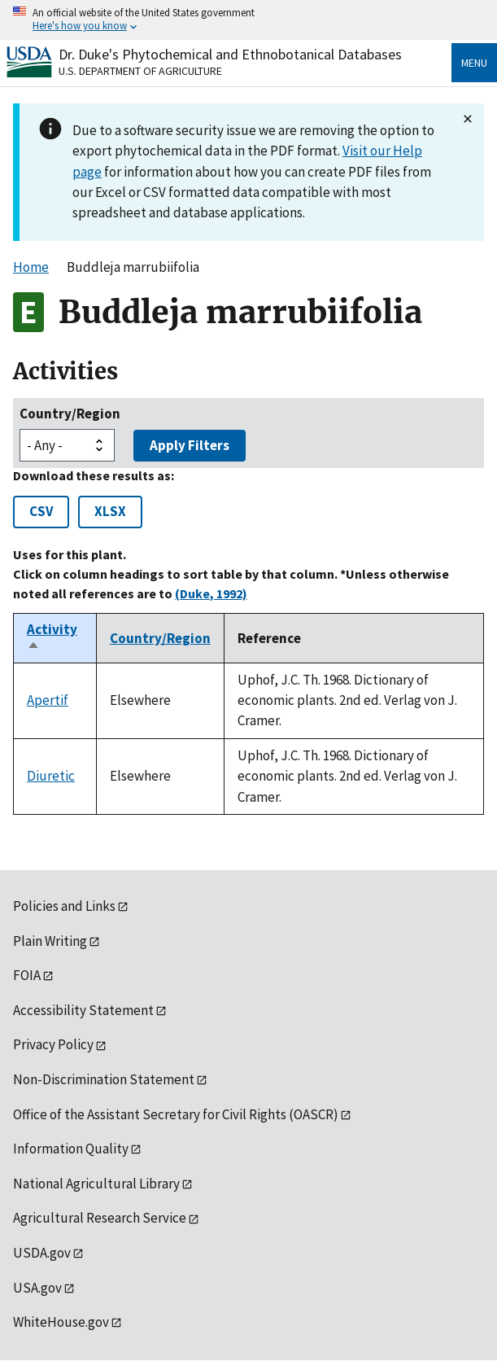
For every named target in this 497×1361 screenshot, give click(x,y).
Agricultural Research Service (99, 1218)
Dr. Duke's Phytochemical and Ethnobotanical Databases (230, 54)
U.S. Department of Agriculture (140, 70)
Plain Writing (50, 941)
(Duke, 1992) (211, 593)
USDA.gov (42, 1253)
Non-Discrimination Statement (103, 1079)
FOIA (27, 975)
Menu (474, 62)
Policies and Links (64, 906)
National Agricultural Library (96, 1184)
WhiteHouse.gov (61, 1322)
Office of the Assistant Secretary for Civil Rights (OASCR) (175, 1114)
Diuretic (51, 776)
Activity (52, 638)
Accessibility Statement (83, 1010)
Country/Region (70, 413)
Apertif (47, 700)
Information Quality (71, 1149)
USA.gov (37, 1288)
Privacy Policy (53, 1044)
